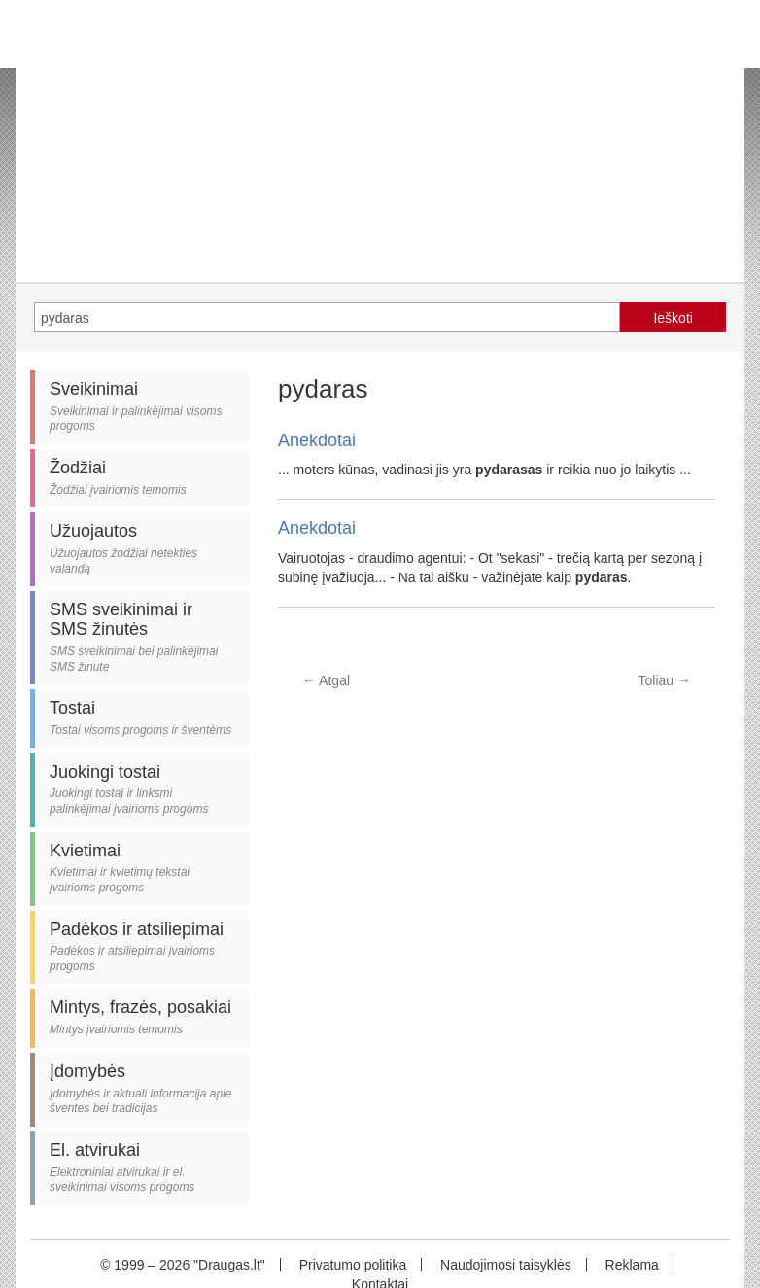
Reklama (632, 1264)
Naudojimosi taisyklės (505, 1264)
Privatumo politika (353, 1264)
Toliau (665, 680)
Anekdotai (317, 440)
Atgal (326, 680)
